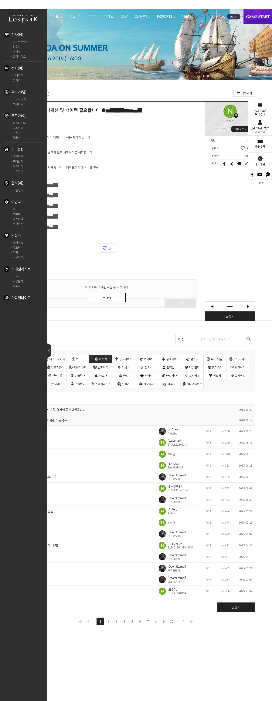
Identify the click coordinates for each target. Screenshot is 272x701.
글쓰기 (230, 316)
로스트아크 (23, 18)
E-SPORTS (164, 16)
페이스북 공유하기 (224, 164)
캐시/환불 (260, 164)
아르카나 (18, 219)
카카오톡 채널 (268, 174)
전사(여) (17, 68)
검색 (249, 339)
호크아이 (18, 166)
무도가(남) (18, 92)
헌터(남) (17, 149)
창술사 (17, 138)
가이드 (54, 16)
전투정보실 (240, 129)
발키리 (17, 80)
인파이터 (18, 128)
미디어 (93, 16)
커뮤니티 (76, 16)
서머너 (17, 214)
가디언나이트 (21, 297)
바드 (15, 209)
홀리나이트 (19, 56)
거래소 (109, 16)
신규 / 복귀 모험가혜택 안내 (260, 130)
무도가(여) (18, 115)
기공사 (17, 133)
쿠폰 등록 (260, 146)
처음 (80, 621)
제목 (180, 339)
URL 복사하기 (247, 163)
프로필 (230, 111)
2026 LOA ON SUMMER (136, 44)
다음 (183, 621)
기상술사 (18, 281)
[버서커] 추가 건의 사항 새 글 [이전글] (212, 306)
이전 (88, 621)
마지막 (191, 621)
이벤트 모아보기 (250, 76)
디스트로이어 (21, 42)
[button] (198, 76)
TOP (260, 183)
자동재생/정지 (204, 76)
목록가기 (246, 93)
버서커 (17, 51)
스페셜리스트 (21, 269)
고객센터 (141, 16)
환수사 (17, 286)
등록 (180, 303)
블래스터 (18, 161)
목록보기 (230, 306)
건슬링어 (18, 190)
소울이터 (18, 257)
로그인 (220, 17)
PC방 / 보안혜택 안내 (260, 112)
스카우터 (18, 171)
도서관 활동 (219, 129)
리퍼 (15, 252)
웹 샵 (124, 16)
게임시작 (257, 16)
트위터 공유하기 (231, 164)
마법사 (16, 201)
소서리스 (18, 224)
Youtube (260, 174)
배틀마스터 (19, 123)
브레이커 (18, 104)
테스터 (186, 16)
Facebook (252, 174)
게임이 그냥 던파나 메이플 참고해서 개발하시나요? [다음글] (248, 306)
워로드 (17, 47)
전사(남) (17, 34)
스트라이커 (19, 99)
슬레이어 (18, 75)
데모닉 (17, 247)
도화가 (17, 276)
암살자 (16, 235)
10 (171, 621)
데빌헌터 (18, 156)
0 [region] (248, 148)
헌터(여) (17, 183)
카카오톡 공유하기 (239, 164)
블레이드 (18, 242)
